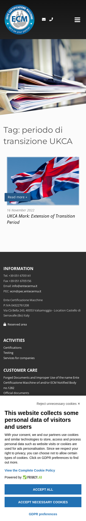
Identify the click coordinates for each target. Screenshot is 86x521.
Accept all (43, 489)
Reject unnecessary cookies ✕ (58, 404)
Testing (8, 353)
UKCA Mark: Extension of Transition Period (41, 219)
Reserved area (15, 324)
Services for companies (19, 358)
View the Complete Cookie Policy (30, 470)
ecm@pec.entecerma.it (25, 291)
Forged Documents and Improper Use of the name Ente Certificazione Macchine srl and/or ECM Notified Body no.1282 (41, 382)
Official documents (16, 393)
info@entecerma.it (24, 286)
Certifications (12, 347)
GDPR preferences (43, 514)
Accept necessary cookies (43, 502)
